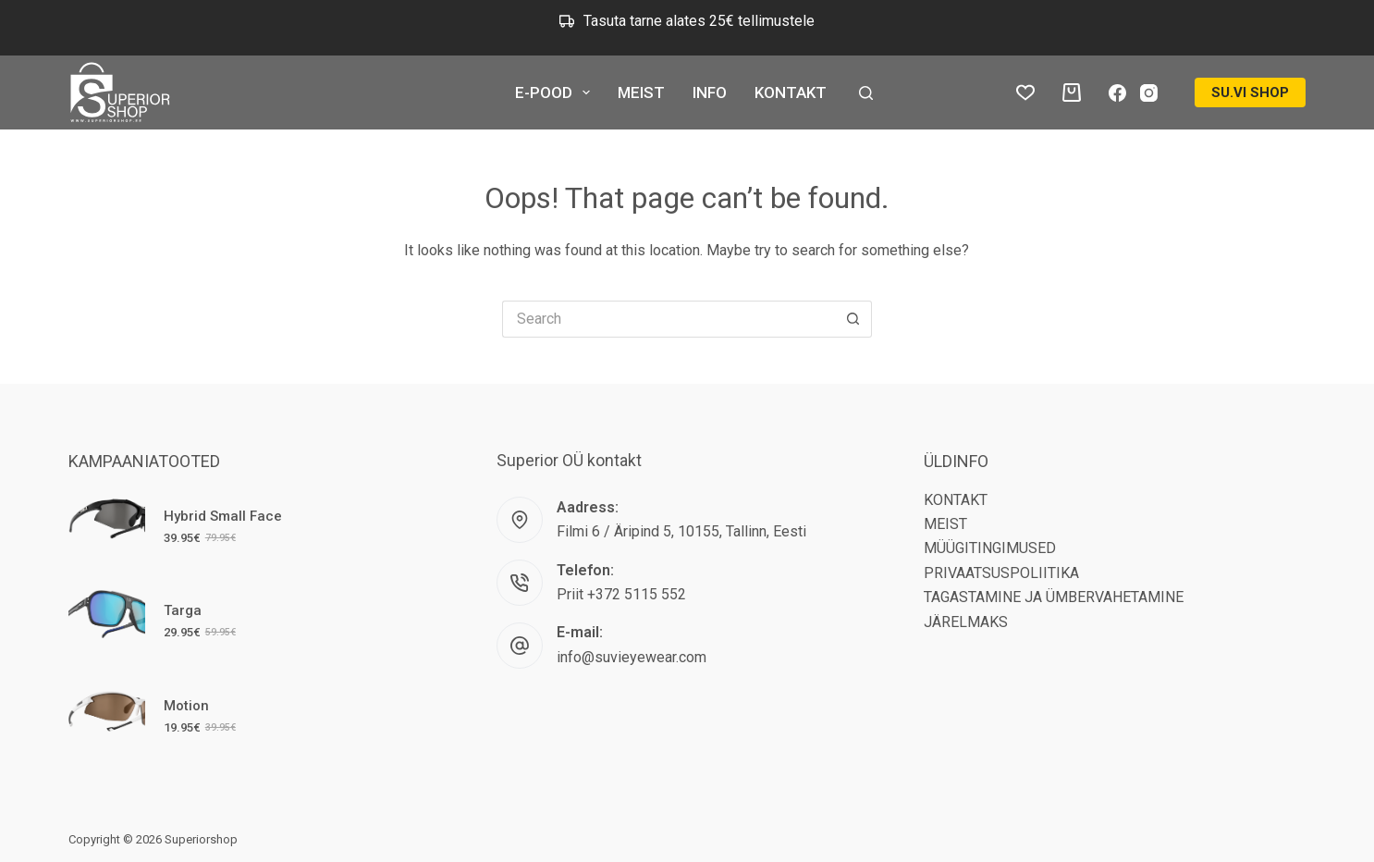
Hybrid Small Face (223, 516)
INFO (710, 92)
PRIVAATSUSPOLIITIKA (1001, 573)
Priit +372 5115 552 (621, 594)
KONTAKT (790, 92)
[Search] (866, 93)
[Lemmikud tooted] (1025, 92)
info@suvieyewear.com (631, 657)
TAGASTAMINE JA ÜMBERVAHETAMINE (1054, 597)
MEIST (641, 92)
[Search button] (853, 319)
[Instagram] (1149, 93)
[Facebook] (1117, 93)
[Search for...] (668, 319)
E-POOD (556, 92)
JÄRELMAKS (966, 622)
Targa (183, 610)
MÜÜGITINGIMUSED (990, 548)
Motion (186, 705)
